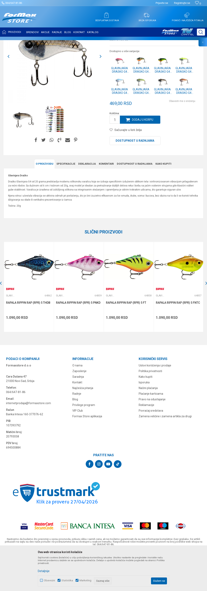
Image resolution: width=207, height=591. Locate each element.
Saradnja (78, 415)
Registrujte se (182, 2)
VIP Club (77, 449)
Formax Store (11, 42)
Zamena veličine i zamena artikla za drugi (165, 455)
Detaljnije (44, 571)
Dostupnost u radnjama (135, 180)
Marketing (85, 580)
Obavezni (49, 580)
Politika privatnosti (150, 410)
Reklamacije (146, 444)
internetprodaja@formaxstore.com (28, 442)
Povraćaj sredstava (151, 449)
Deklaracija (87, 203)
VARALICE (40, 42)
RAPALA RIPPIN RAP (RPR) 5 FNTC (177, 342)
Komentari (106, 203)
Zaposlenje (79, 410)
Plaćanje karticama (151, 432)
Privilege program (83, 444)
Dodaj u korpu (142, 159)
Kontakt (77, 421)
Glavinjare (55, 42)
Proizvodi (27, 42)
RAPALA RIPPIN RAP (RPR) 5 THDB (28, 342)
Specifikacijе (65, 203)
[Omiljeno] (198, 3)
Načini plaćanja (148, 427)
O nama (77, 404)
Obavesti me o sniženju (182, 141)
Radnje (76, 432)
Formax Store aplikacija (87, 455)
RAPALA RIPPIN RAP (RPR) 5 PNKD (78, 342)
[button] (201, 32)
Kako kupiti (163, 203)
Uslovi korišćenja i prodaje (155, 404)
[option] (23, 159)
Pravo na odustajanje (152, 438)
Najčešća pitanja (82, 427)
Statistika (67, 580)
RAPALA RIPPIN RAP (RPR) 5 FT (126, 342)
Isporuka (144, 421)
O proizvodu (44, 203)
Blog (75, 438)
